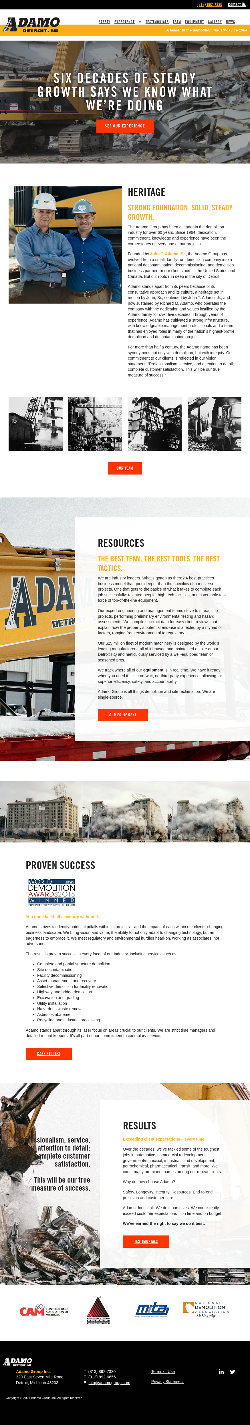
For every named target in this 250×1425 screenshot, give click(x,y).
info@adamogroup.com (109, 1382)
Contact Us (237, 4)
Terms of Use (163, 1371)
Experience (128, 22)
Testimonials (157, 21)
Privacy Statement (167, 1381)
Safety (104, 21)
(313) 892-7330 (209, 4)
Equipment (194, 21)
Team (177, 21)
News (230, 21)
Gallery (215, 21)
